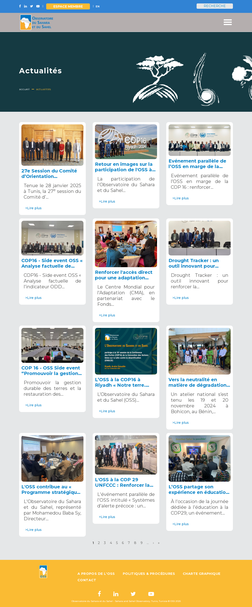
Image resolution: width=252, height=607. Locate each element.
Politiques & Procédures (149, 574)
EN (98, 6)
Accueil (24, 89)
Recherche (215, 6)
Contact (86, 580)
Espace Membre (68, 6)
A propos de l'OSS (96, 574)
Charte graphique (201, 574)
